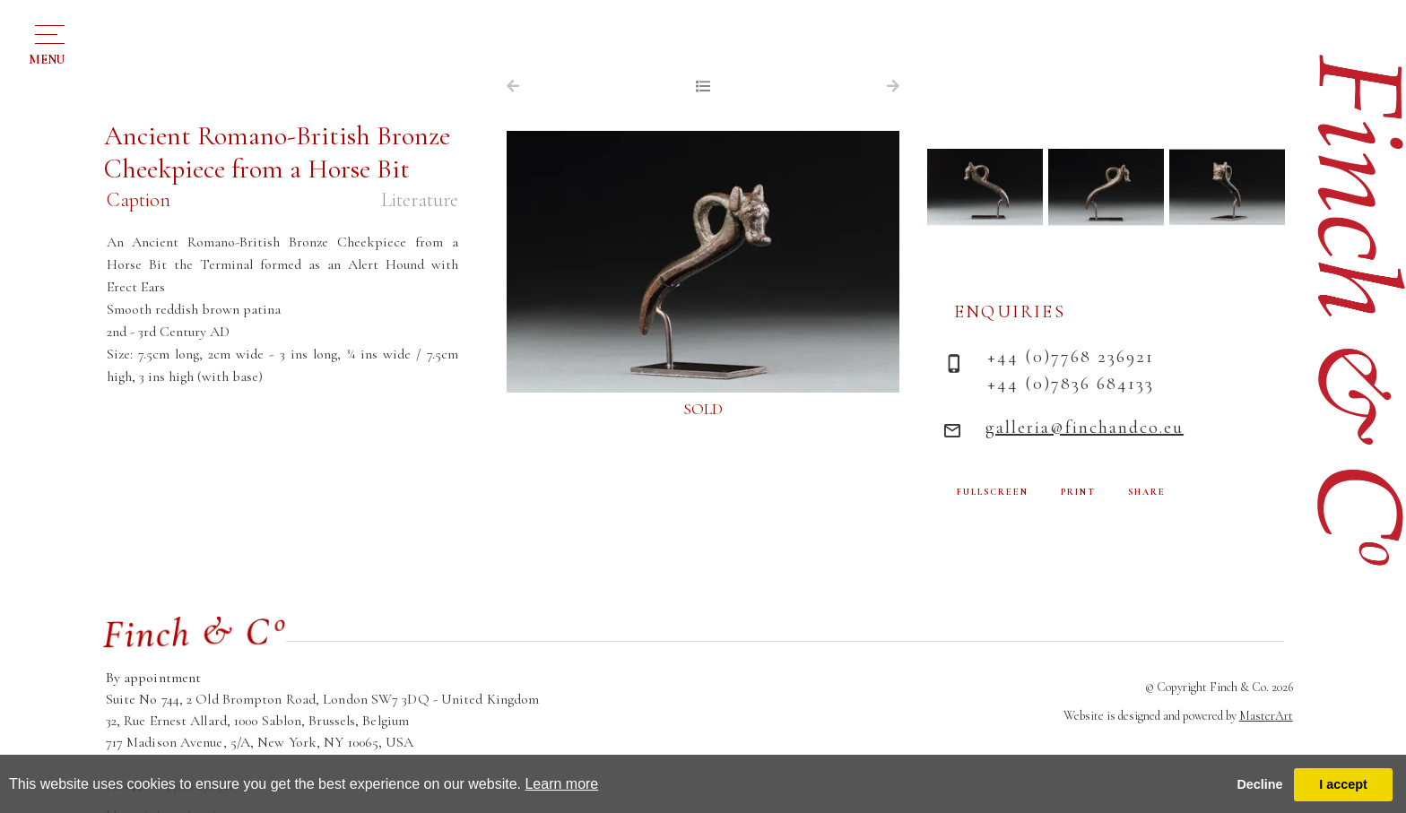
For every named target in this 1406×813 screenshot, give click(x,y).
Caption (138, 200)
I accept (1343, 784)
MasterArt (1266, 715)
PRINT (1078, 492)
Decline (1259, 784)
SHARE (1147, 492)
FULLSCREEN (992, 492)
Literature (419, 200)
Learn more (561, 783)
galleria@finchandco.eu (1084, 427)
